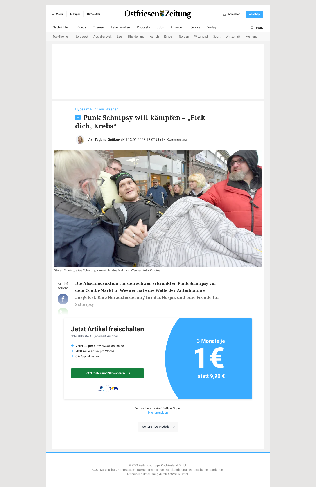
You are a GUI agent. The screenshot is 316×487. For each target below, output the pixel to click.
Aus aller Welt (102, 36)
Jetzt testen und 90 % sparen (107, 373)
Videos (81, 27)
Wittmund (201, 36)
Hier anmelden (158, 412)
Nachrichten (61, 27)
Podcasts (143, 27)
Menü (56, 14)
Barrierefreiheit (147, 469)
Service (195, 27)
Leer (120, 36)
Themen (98, 27)
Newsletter (93, 14)
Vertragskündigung (173, 469)
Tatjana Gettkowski (110, 139)
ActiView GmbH (178, 474)
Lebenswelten (120, 27)
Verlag (211, 27)
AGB (95, 469)
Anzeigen (177, 27)
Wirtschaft (233, 36)
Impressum (127, 469)
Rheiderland (136, 36)
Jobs (160, 27)
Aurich (154, 36)
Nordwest (81, 36)
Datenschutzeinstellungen (206, 469)
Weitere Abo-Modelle (158, 426)
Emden (169, 36)
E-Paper (75, 14)
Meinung (252, 36)
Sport (217, 36)
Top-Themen (61, 36)
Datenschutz (108, 469)
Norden (184, 36)
